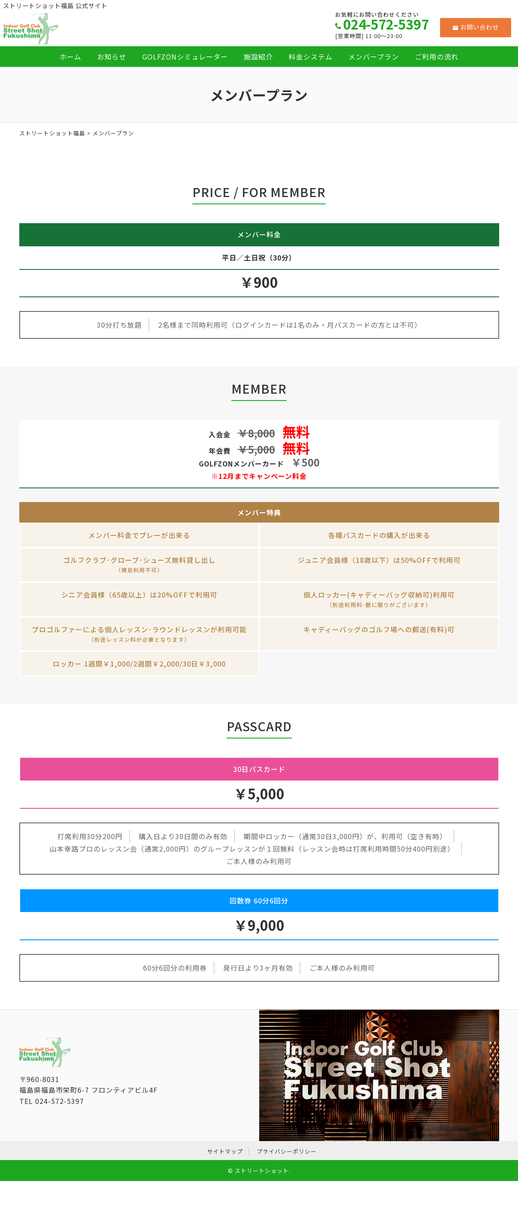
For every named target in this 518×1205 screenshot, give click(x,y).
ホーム (70, 56)
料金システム (310, 56)
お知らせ (111, 56)
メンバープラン (373, 56)
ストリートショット (262, 1170)
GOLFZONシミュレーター (185, 56)
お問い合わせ (475, 26)
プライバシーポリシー (287, 1151)
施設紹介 (258, 56)
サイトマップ (225, 1151)
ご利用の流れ (436, 56)
